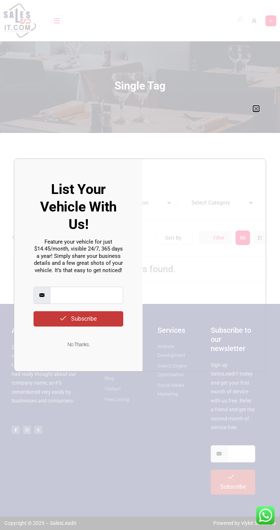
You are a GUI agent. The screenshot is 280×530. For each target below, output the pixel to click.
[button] (256, 108)
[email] (86, 295)
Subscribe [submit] (78, 318)
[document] (140, 265)
